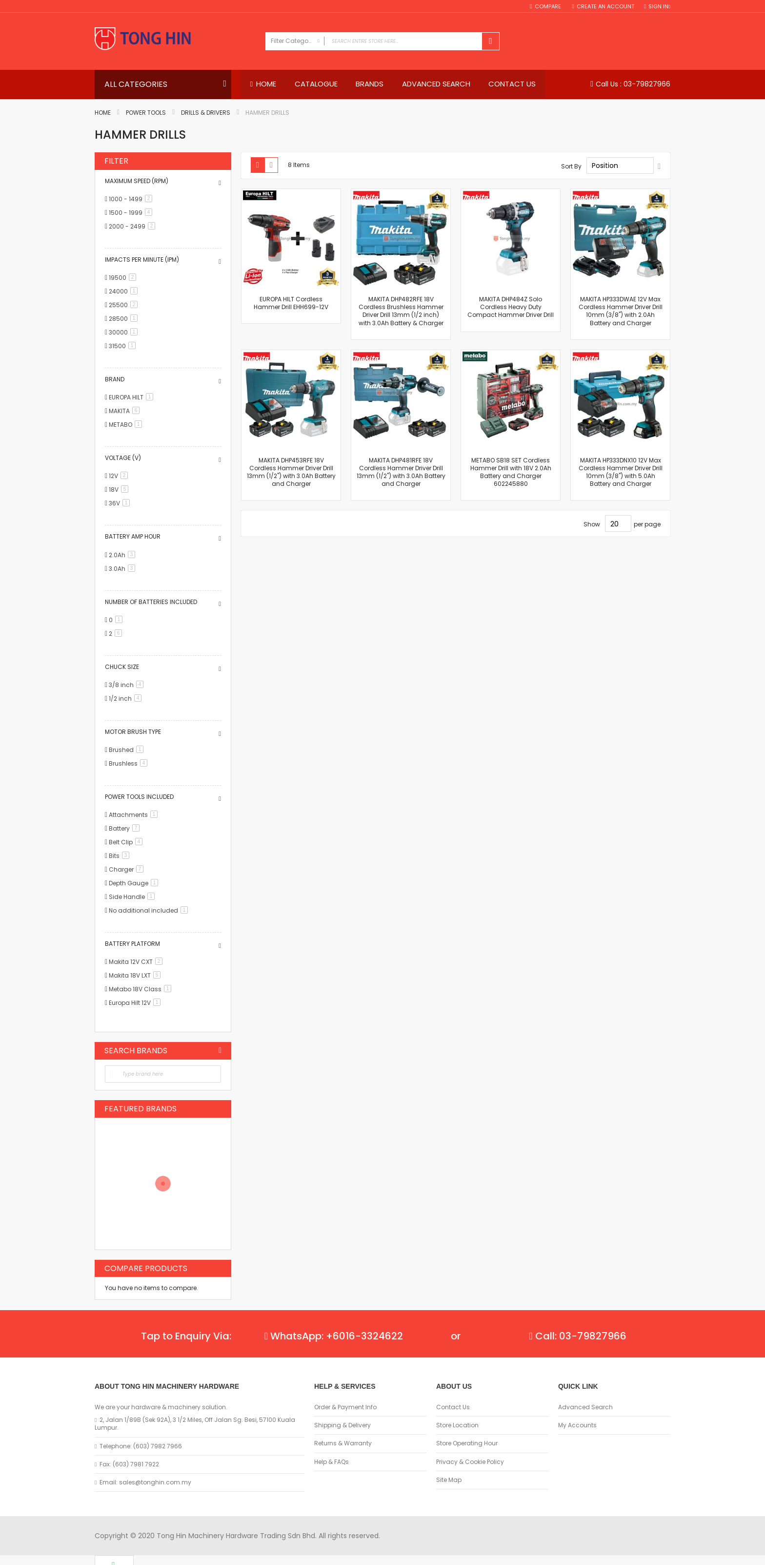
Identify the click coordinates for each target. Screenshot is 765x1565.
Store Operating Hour (467, 1443)
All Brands (220, 1051)
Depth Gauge (135, 883)
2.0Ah (124, 555)
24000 (125, 291)
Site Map (449, 1480)
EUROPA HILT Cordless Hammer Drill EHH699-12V (291, 303)
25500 (125, 305)
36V (121, 504)
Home (103, 113)
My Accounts (577, 1425)
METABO (127, 424)
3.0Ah (124, 568)
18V (120, 490)
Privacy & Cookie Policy (470, 1462)
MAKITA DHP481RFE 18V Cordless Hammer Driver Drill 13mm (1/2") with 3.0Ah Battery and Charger (401, 472)
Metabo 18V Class (142, 989)
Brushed (128, 750)
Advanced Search (585, 1407)
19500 (124, 277)
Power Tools (146, 113)
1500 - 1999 (132, 213)
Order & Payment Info (345, 1407)
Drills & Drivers (205, 113)
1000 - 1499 (132, 199)
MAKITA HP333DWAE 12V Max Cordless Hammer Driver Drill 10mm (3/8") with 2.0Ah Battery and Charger (621, 311)
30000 (125, 332)
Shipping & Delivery (342, 1425)
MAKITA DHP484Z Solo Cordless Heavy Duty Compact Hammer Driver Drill (510, 307)
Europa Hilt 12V (136, 1003)
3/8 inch (128, 685)
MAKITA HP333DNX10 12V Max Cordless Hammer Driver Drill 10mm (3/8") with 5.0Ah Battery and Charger (621, 472)
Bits (121, 856)
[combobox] (382, 41)
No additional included (150, 911)
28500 (125, 318)
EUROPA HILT (133, 397)
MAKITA (126, 411)
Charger (128, 870)
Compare (549, 6)
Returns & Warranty (343, 1443)
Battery (126, 829)
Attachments (135, 815)
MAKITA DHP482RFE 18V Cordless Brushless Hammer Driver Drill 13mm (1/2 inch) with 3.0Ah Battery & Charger (401, 311)
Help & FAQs (331, 1462)
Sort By (571, 166)
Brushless (130, 763)
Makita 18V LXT (136, 976)
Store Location (457, 1425)
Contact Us (453, 1407)
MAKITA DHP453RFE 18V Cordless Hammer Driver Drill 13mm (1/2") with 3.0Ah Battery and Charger (291, 472)
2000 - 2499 (134, 226)
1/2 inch (127, 698)
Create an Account (605, 6)
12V (120, 476)
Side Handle (133, 897)
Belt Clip (127, 842)
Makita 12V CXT (137, 962)
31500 (124, 346)
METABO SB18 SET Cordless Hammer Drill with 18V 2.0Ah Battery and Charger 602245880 (510, 472)
